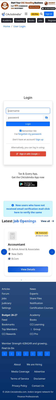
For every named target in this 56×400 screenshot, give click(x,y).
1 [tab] (16, 280)
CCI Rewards (9, 334)
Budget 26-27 (9, 315)
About (17, 364)
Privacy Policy (19, 385)
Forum (5, 293)
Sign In (48, 13)
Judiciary (6, 303)
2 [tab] (21, 280)
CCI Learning (37, 324)
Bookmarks (8, 324)
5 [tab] (34, 280)
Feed (4, 319)
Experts (34, 293)
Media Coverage (20, 371)
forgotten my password (29, 134)
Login (28, 123)
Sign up (39, 139)
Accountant (16, 244)
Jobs (40, 20)
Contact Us (38, 385)
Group (35, 329)
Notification (36, 303)
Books (31, 20)
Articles (6, 289)
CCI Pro (34, 334)
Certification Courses (41, 308)
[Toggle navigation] (26, 14)
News (33, 289)
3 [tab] (25, 280)
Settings (6, 308)
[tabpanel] (28, 252)
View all (47, 221)
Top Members (9, 329)
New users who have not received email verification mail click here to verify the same (28, 209)
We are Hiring (34, 364)
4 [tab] (30, 280)
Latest (19, 221)
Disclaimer (39, 378)
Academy (7, 20)
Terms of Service (20, 378)
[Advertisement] (28, 60)
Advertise (39, 371)
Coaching (19, 20)
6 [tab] (39, 280)
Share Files (36, 298)
